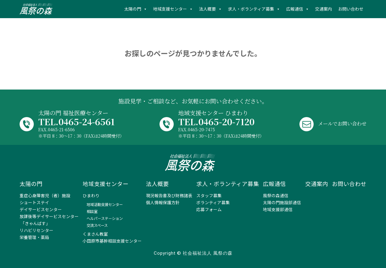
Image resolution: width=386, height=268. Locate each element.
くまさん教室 (95, 234)
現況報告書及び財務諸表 (169, 195)
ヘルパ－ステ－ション (105, 218)
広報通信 (294, 9)
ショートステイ (34, 202)
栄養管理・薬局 (34, 237)
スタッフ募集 (209, 195)
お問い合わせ (350, 9)
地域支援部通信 (278, 209)
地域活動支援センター (105, 204)
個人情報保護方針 (163, 202)
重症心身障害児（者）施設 (45, 195)
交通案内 (323, 9)
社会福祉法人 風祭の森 (36, 9)
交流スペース (97, 225)
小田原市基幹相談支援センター (112, 241)
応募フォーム (209, 209)
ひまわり (91, 195)
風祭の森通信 (275, 195)
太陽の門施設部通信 (282, 202)
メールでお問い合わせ (337, 123)
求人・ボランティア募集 (251, 9)
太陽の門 (132, 9)
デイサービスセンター (41, 209)
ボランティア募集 (213, 202)
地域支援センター (170, 9)
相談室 (92, 211)
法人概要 (207, 9)
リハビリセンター (36, 230)
